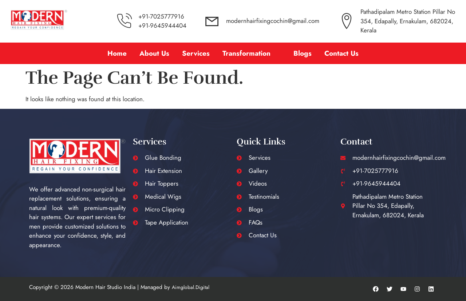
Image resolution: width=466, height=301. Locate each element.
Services (196, 53)
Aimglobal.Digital (190, 287)
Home (117, 53)
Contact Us (341, 53)
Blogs (302, 53)
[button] (251, 53)
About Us (154, 53)
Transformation (246, 53)
